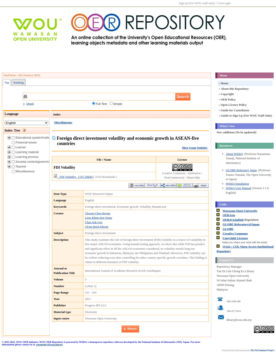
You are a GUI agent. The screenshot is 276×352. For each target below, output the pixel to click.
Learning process (25, 157)
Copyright (226, 94)
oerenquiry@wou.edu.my (49, 344)
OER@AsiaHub (233, 219)
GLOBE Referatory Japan (241, 170)
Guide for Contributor (233, 110)
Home (223, 83)
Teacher (19, 166)
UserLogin (224, 3)
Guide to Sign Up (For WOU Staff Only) (245, 115)
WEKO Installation (237, 183)
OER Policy (227, 99)
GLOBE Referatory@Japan (241, 224)
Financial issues (24, 142)
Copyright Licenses (235, 238)
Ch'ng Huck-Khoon (96, 226)
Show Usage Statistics (195, 147)
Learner (19, 147)
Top (7, 82)
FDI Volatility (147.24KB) (73, 177)
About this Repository (233, 88)
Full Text (99, 104)
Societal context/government (32, 161)
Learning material (25, 152)
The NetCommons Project (262, 350)
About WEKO (234, 154)
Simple (116, 104)
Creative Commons (235, 233)
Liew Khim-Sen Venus (98, 217)
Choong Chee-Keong (97, 213)
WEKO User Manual (238, 188)
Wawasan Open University (239, 210)
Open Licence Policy (232, 104)
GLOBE (228, 229)
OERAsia (229, 215)
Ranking (19, 82)
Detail (28, 103)
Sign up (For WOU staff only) (197, 3)
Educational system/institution (33, 137)
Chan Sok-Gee (93, 222)
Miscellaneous (23, 171)
